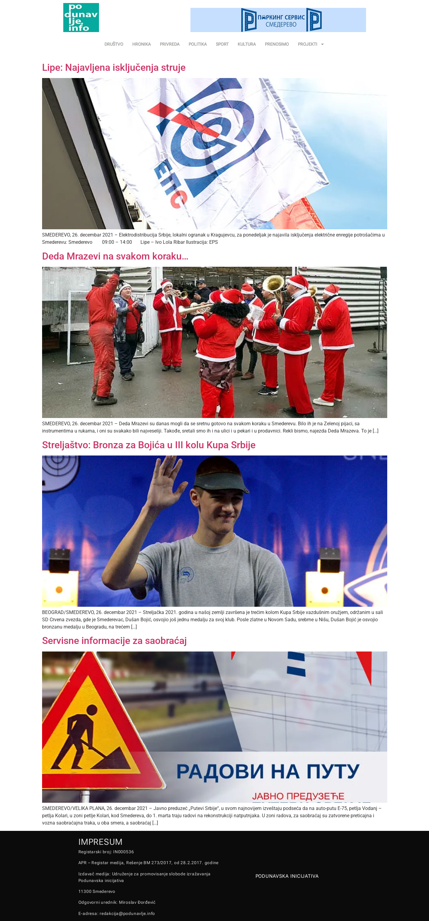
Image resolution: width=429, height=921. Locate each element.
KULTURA (247, 44)
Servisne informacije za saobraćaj (114, 640)
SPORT (222, 44)
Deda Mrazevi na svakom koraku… (115, 256)
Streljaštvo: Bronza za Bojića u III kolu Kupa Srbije (149, 445)
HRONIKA (141, 44)
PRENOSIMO (277, 44)
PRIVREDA (170, 44)
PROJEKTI (311, 44)
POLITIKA (198, 44)
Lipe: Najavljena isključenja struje (114, 67)
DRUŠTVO (113, 44)
